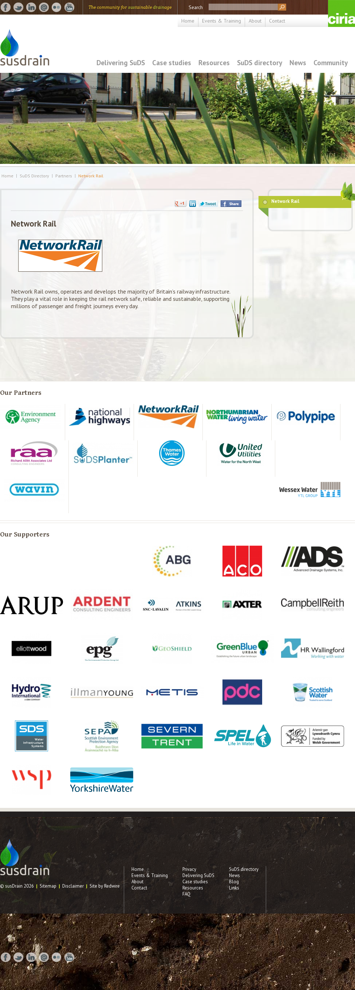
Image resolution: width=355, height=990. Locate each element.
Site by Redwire (105, 886)
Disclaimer (73, 886)
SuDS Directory (34, 176)
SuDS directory (259, 62)
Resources (214, 62)
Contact (277, 20)
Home (187, 20)
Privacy (189, 869)
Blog (234, 882)
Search (196, 7)
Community (330, 62)
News (297, 62)
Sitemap (48, 886)
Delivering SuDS (120, 62)
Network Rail (90, 176)
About (255, 20)
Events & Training (221, 20)
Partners (63, 176)
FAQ (186, 894)
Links (234, 888)
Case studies (171, 62)
